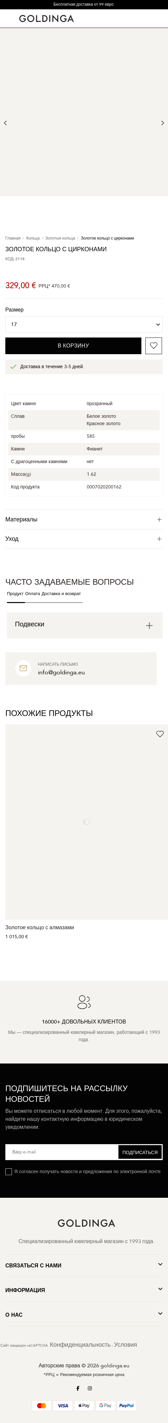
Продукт (15, 594)
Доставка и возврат (61, 594)
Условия (125, 1345)
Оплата (32, 594)
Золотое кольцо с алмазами (39, 927)
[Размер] (84, 324)
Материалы (84, 519)
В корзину (73, 346)
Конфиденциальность (80, 1345)
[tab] (84, 519)
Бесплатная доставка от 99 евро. (84, 4)
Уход (84, 539)
